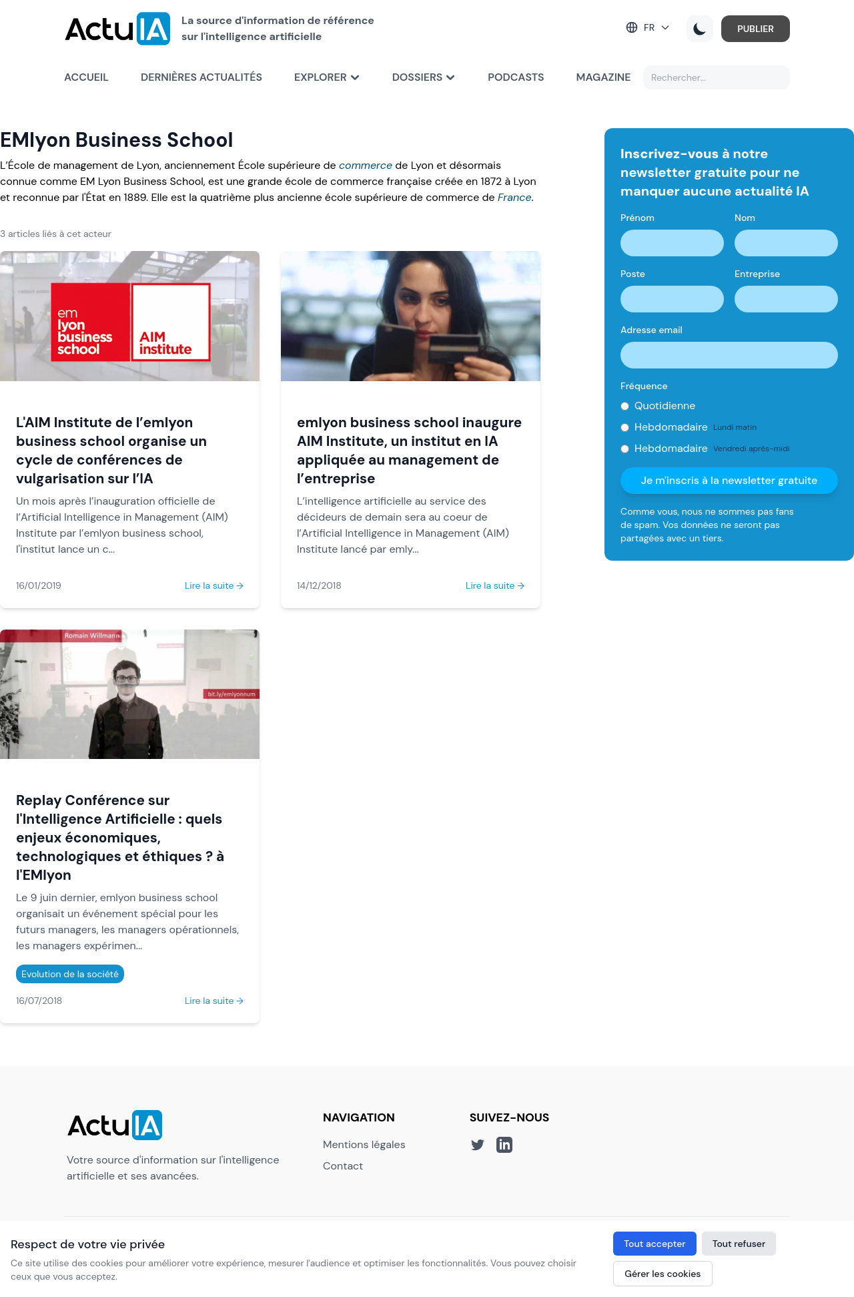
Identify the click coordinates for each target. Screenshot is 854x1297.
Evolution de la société (70, 974)
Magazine (603, 77)
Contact (343, 1166)
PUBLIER (755, 29)
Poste (632, 274)
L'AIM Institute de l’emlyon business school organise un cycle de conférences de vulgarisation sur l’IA (111, 450)
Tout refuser (739, 1244)
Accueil (86, 77)
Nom (745, 218)
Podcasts (516, 77)
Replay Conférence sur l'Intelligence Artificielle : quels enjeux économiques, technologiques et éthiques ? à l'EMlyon (120, 837)
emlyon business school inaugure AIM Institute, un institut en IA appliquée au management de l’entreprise (409, 450)
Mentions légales (364, 1144)
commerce (365, 165)
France (515, 197)
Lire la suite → (214, 585)
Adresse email (651, 330)
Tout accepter (654, 1244)
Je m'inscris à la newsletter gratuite (729, 480)
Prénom (637, 218)
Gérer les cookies (662, 1274)
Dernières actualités (201, 77)
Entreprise (757, 274)
